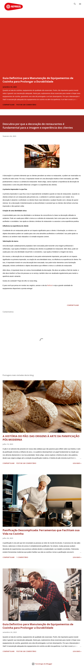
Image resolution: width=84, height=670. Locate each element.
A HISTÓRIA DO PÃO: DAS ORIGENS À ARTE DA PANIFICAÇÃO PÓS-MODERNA (41, 437)
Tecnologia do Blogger (42, 664)
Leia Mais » (77, 463)
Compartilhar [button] (8, 105)
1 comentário (22, 557)
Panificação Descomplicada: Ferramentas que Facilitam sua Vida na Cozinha (41, 531)
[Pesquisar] (75, 4)
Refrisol (49, 285)
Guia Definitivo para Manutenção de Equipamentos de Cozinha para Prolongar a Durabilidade (38, 79)
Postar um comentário (26, 105)
